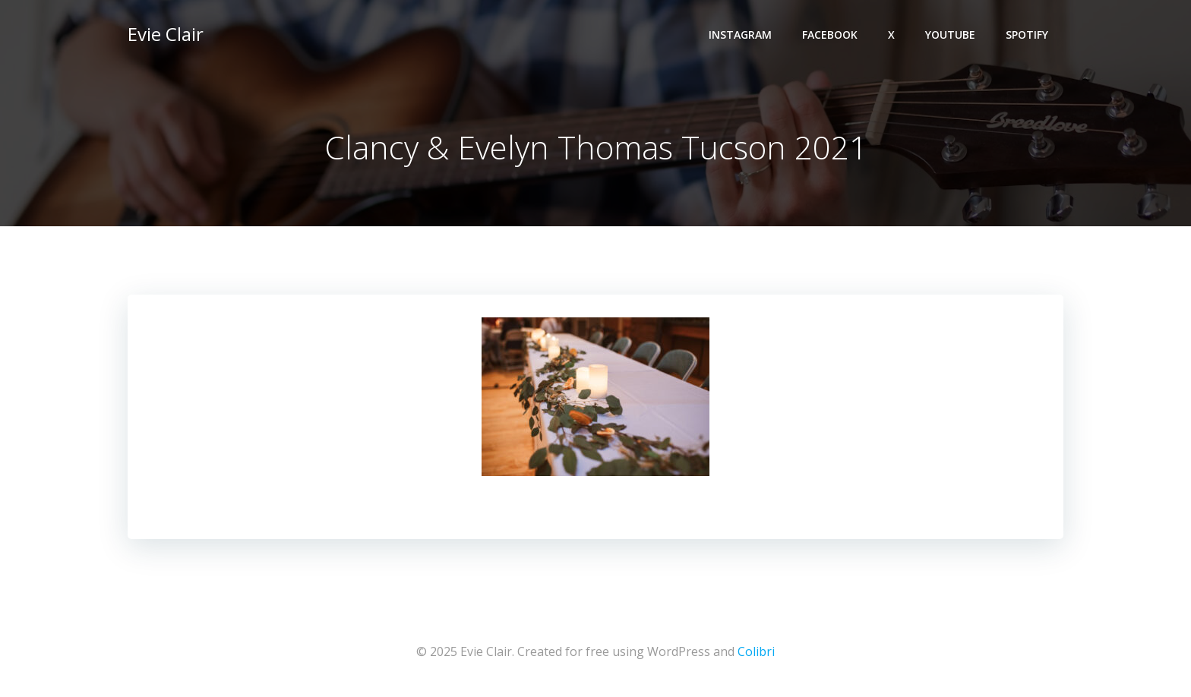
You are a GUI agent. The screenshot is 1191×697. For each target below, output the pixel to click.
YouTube (950, 34)
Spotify (1027, 34)
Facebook (830, 34)
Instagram (740, 34)
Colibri (756, 651)
